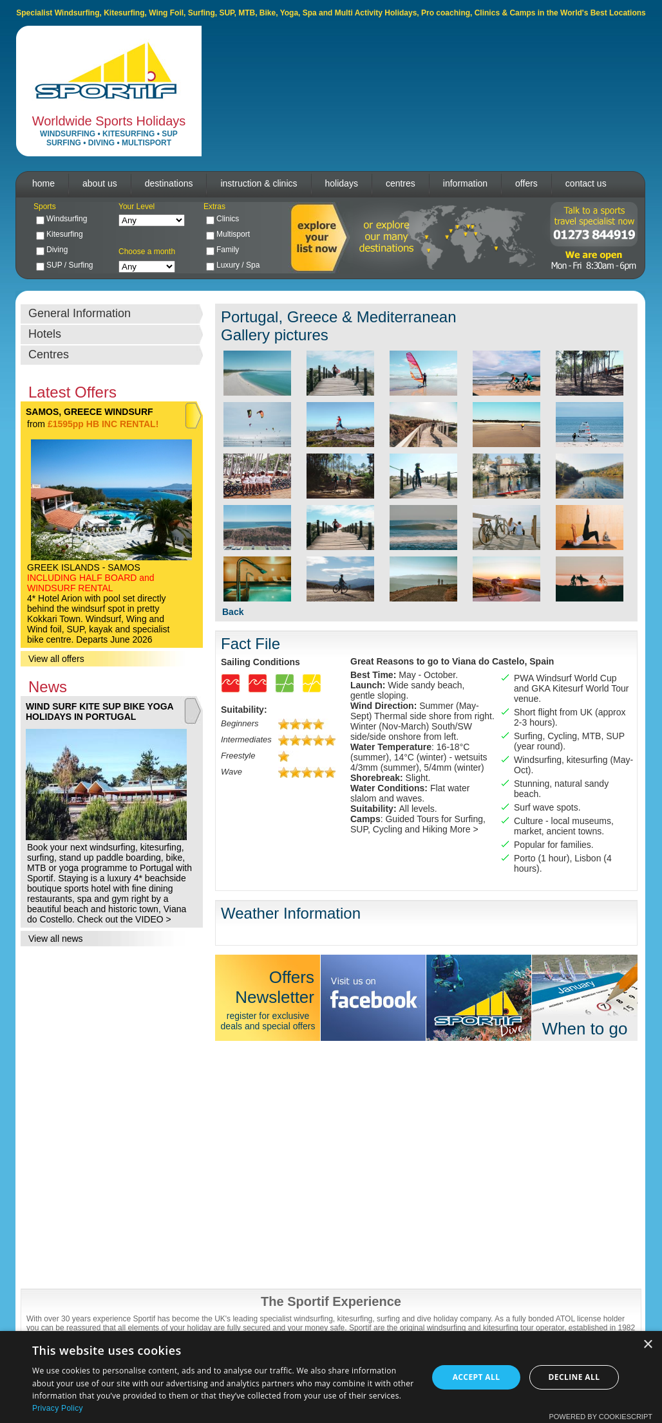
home (43, 183)
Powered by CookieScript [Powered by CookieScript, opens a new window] (600, 1416)
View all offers (56, 659)
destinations (169, 183)
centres (400, 183)
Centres (48, 354)
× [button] (647, 1345)
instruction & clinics (258, 183)
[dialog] (331, 1377)
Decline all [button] (574, 1377)
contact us (586, 183)
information (465, 183)
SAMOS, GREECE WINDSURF (89, 412)
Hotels (44, 333)
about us (99, 183)
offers (526, 183)
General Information (79, 313)
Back (232, 612)
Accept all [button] (476, 1377)
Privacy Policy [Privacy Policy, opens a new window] (57, 1408)
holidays (341, 183)
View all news (55, 938)
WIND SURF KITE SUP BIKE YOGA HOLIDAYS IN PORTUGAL (99, 711)
